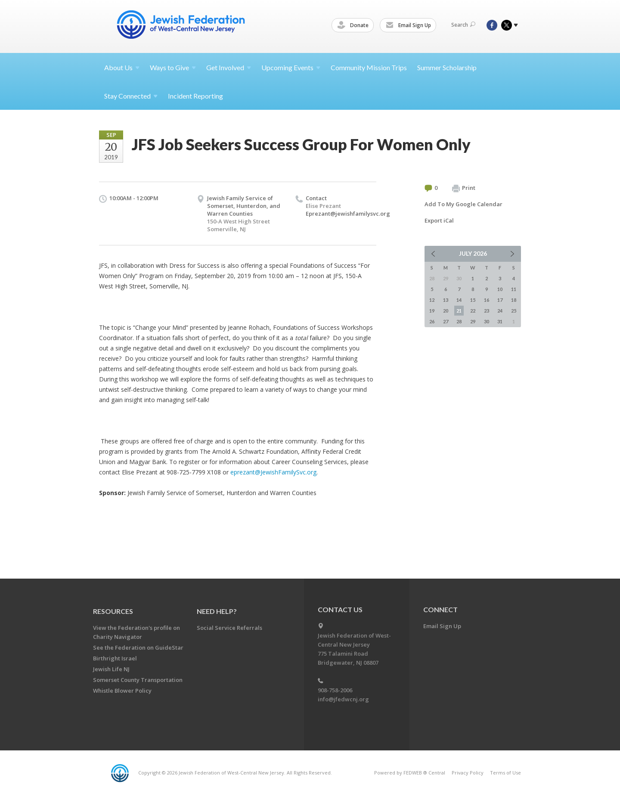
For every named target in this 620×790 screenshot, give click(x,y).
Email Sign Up (409, 25)
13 (445, 300)
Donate (354, 25)
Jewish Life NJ (111, 669)
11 (513, 289)
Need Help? (217, 611)
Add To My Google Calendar (463, 204)
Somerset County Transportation (138, 680)
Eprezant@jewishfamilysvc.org (348, 213)
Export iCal (439, 220)
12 (431, 300)
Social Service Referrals (229, 628)
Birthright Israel (115, 658)
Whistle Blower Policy (122, 690)
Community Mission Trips (369, 67)
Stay (131, 96)
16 (486, 300)
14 (459, 300)
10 (499, 289)
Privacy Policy (468, 772)
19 (431, 310)
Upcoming (290, 67)
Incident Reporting (195, 96)
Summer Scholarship (447, 67)
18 (513, 300)
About (122, 67)
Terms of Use (505, 772)
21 (459, 310)
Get (228, 67)
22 (472, 310)
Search (463, 24)
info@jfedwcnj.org (343, 699)
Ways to (173, 67)
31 (499, 321)
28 (459, 321)
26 (431, 321)
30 (486, 321)
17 (499, 300)
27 (445, 321)
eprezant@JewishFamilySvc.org (273, 472)
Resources (113, 611)
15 (472, 300)
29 (472, 321)
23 (486, 310)
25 (513, 310)
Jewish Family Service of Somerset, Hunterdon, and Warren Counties (243, 205)
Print (463, 188)
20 (445, 310)
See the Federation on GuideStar (138, 647)
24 (499, 310)
